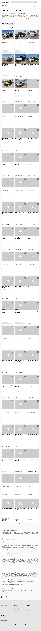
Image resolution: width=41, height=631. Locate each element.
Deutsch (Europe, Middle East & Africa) (9, 597)
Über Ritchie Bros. (3, 603)
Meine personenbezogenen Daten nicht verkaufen (27, 626)
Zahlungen (15, 609)
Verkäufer (15, 604)
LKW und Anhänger (29, 606)
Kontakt (38, 596)
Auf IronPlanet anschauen (32, 470)
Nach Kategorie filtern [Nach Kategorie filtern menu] (5, 6)
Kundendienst (3, 616)
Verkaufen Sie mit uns (4, 619)
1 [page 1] (19, 523)
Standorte (37, 6)
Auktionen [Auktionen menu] (12, 6)
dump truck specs (10, 585)
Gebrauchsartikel (29, 604)
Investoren (2, 606)
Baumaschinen (29, 603)
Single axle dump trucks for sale (7, 583)
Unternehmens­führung (4, 604)
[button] (4, 23)
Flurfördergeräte (29, 611)
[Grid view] (36, 25)
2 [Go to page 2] (21, 523)
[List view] (38, 25)
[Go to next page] (23, 523)
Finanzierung (32, 6)
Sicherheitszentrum (3, 611)
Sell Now (3, 591)
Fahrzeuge (28, 609)
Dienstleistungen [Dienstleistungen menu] (26, 6)
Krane (28, 612)
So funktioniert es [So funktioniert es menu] (19, 6)
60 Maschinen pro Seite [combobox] (33, 525)
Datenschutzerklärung (9, 626)
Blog (1, 609)
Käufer (15, 603)
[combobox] (27, 25)
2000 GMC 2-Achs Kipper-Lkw (33, 359)
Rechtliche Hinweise (16, 626)
